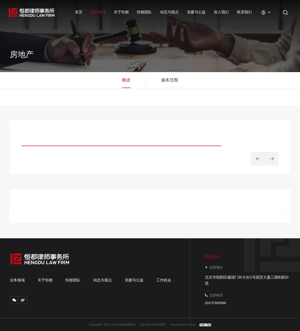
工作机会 (163, 280)
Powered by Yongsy (183, 324)
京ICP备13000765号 (153, 324)
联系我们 (244, 12)
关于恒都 (121, 12)
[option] (121, 141)
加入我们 (221, 12)
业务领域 (98, 12)
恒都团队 (144, 12)
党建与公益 (196, 12)
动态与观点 (169, 12)
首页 (78, 12)
